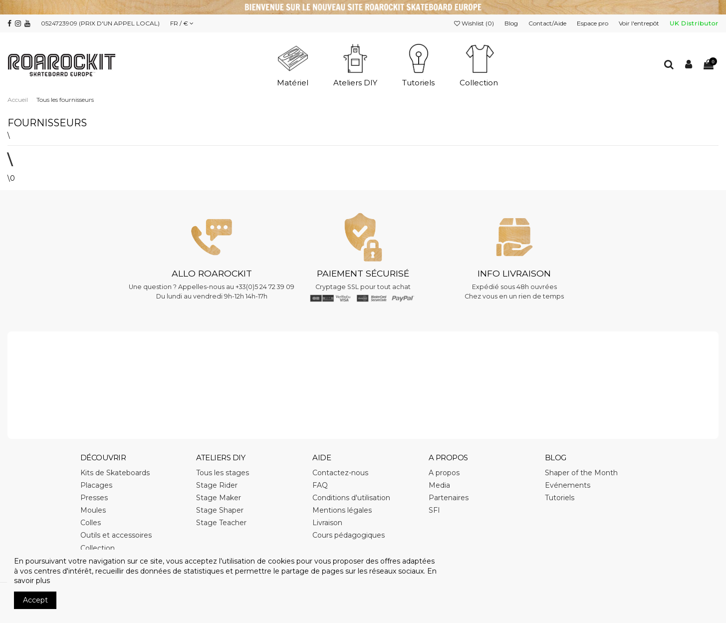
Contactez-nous (340, 472)
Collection (97, 548)
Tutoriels (559, 497)
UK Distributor (694, 23)
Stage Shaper (219, 510)
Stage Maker (218, 497)
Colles (90, 522)
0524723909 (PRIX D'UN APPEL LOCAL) (100, 23)
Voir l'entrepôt (640, 23)
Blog (511, 23)
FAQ (320, 485)
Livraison (327, 522)
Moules (93, 510)
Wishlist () (474, 23)
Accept (35, 600)
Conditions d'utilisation (351, 497)
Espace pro (593, 23)
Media (439, 485)
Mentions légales (342, 510)
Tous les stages (222, 472)
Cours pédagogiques (348, 535)
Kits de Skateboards (115, 472)
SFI (434, 510)
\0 (11, 178)
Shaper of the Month (581, 472)
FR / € (182, 23)
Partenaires (449, 497)
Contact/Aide (548, 23)
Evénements (567, 485)
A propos (444, 472)
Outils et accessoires (116, 535)
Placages (96, 485)
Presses (94, 497)
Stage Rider (217, 485)
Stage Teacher (221, 522)
